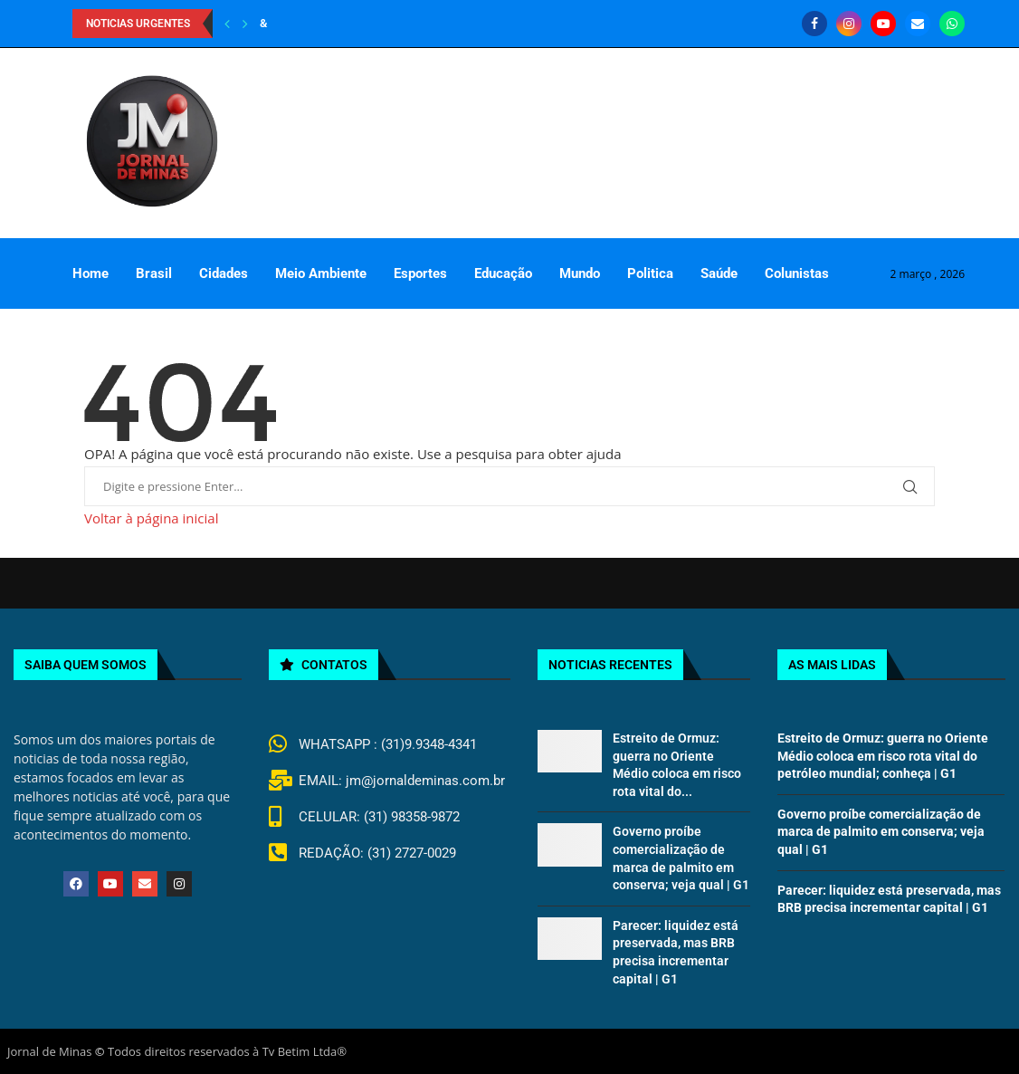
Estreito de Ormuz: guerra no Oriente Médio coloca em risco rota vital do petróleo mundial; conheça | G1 (882, 756)
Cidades (223, 273)
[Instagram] (849, 23)
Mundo (579, 273)
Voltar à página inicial (151, 518)
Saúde (719, 273)
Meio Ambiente (321, 273)
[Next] (245, 23)
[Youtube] (883, 23)
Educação (503, 273)
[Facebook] (814, 23)
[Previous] (227, 23)
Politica (650, 273)
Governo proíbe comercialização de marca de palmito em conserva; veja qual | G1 (881, 832)
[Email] (917, 23)
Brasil (154, 273)
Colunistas (797, 273)
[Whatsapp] (952, 23)
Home (90, 273)
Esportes (420, 273)
